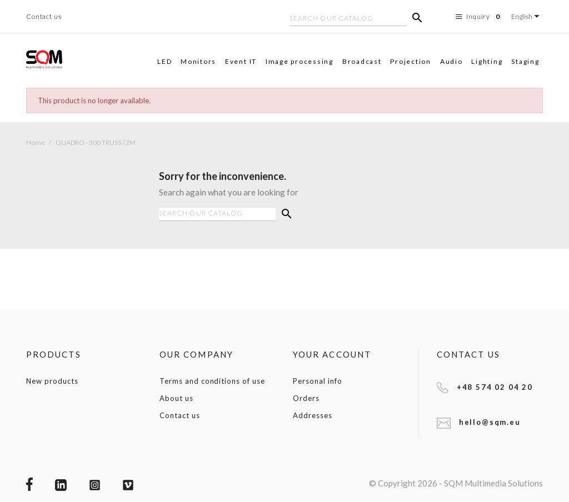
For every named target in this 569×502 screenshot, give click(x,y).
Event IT (241, 61)
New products (52, 380)
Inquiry (479, 17)
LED (164, 61)
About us (176, 398)
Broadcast (362, 61)
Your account (332, 354)
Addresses (312, 415)
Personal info (317, 380)
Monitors (198, 61)
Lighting (486, 61)
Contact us (44, 16)
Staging (525, 61)
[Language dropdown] (527, 16)
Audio (451, 61)
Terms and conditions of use (212, 380)
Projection (410, 61)
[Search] (348, 19)
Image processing (299, 61)
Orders (306, 398)
